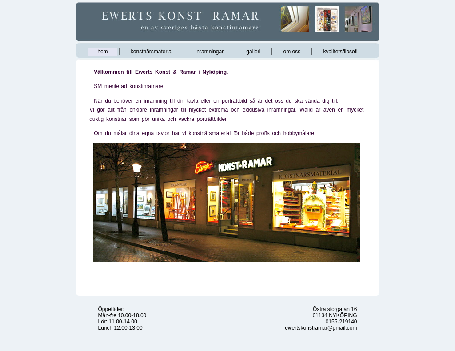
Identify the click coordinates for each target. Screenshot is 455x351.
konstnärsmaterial (152, 51)
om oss (292, 51)
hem (102, 51)
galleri (253, 51)
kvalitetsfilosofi (340, 51)
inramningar (210, 51)
